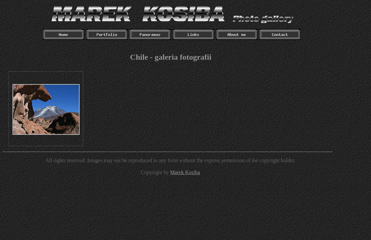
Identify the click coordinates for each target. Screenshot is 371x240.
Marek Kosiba (185, 172)
